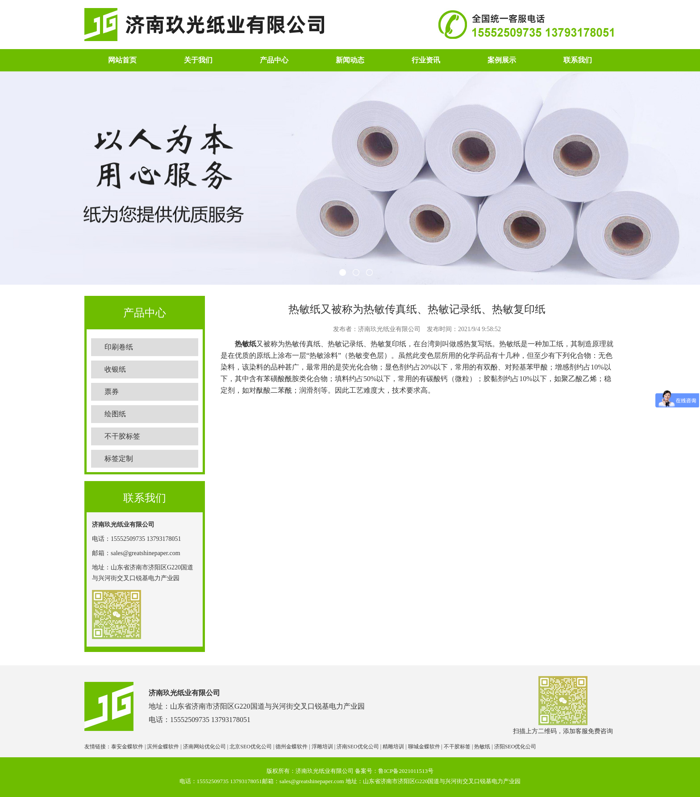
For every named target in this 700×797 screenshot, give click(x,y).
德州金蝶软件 (291, 746)
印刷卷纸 (118, 347)
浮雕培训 (322, 746)
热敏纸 (245, 344)
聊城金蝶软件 (424, 746)
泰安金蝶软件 (127, 746)
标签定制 (118, 458)
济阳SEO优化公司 (515, 746)
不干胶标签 (122, 436)
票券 (111, 391)
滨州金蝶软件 (163, 746)
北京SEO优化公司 (250, 746)
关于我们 (198, 60)
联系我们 (577, 60)
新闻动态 (350, 60)
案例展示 (502, 60)
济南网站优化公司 (204, 746)
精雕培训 (393, 746)
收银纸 (115, 369)
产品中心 (274, 60)
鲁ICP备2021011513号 (405, 771)
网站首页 (122, 60)
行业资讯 (426, 60)
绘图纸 (115, 414)
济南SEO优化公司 (358, 746)
